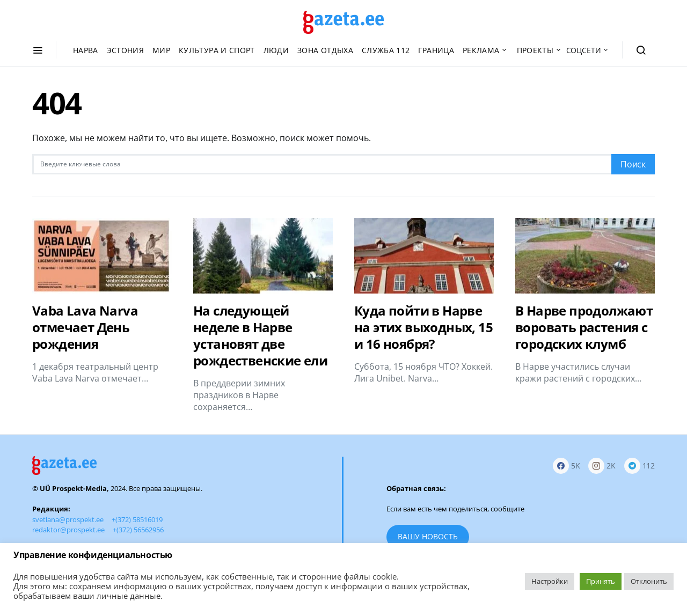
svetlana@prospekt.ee (68, 519)
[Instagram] (602, 465)
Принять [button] (600, 581)
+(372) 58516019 (137, 519)
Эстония (125, 50)
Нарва (85, 50)
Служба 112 (386, 50)
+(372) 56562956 (138, 529)
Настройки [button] (549, 581)
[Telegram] (639, 465)
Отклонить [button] (649, 581)
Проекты (535, 50)
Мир (161, 50)
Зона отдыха (325, 50)
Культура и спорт (217, 50)
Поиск (633, 164)
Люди (276, 50)
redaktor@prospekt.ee (68, 529)
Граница (436, 50)
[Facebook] (566, 465)
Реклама (481, 50)
